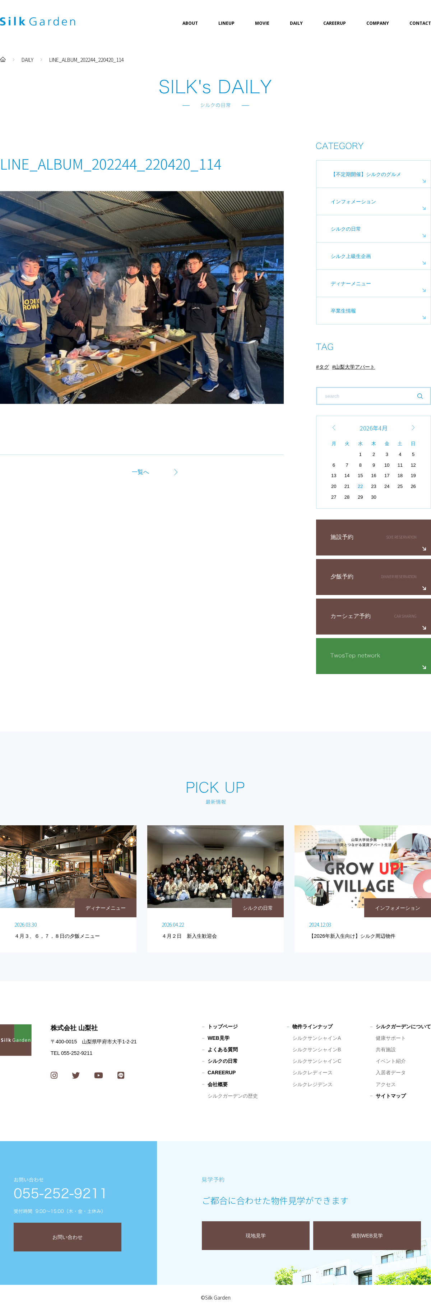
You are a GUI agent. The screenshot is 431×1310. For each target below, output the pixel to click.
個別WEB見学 (367, 1235)
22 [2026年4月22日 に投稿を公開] (360, 486)
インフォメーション (353, 201)
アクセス (386, 1084)
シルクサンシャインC (316, 1061)
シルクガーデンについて (403, 1026)
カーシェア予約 (350, 616)
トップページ (223, 1026)
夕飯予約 (341, 576)
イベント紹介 (391, 1061)
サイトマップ (391, 1096)
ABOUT (190, 23)
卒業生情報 (343, 311)
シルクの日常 (346, 229)
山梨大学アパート (355, 367)
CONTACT (420, 23)
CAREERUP (334, 23)
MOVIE (262, 23)
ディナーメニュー (351, 283)
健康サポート (391, 1038)
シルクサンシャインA (316, 1038)
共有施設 (386, 1049)
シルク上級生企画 (351, 256)
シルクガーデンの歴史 (233, 1096)
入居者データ (391, 1072)
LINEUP (226, 23)
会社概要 (218, 1084)
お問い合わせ (67, 1237)
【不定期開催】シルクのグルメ (366, 174)
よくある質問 (223, 1049)
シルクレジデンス (312, 1084)
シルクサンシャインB (316, 1049)
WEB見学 (219, 1038)
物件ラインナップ (312, 1026)
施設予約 (341, 537)
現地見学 (256, 1235)
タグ (324, 367)
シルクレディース (312, 1072)
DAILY (296, 23)
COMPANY (377, 23)
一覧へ (140, 472)
